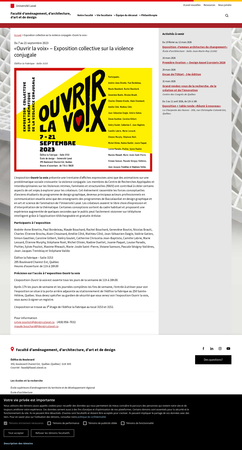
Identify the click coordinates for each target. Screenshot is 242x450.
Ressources (209, 5)
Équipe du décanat (128, 15)
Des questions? (213, 360)
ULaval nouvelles (192, 5)
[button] (18, 443)
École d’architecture (22, 392)
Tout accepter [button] (16, 433)
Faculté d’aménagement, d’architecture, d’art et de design (41, 15)
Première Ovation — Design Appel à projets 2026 (193, 62)
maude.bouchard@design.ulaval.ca (36, 326)
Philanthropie (149, 15)
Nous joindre (224, 5)
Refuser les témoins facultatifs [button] (53, 433)
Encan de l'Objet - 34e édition (181, 74)
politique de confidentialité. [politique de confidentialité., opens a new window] (92, 417)
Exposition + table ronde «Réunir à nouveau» (191, 106)
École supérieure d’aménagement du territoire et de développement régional (53, 388)
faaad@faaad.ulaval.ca (33, 368)
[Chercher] (226, 15)
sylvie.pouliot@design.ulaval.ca (34, 322)
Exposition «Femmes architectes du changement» (194, 47)
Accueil (17, 35)
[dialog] (121, 422)
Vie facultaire (106, 15)
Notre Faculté (87, 15)
